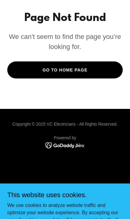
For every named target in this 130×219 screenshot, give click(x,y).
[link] (65, 145)
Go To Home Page (65, 70)
